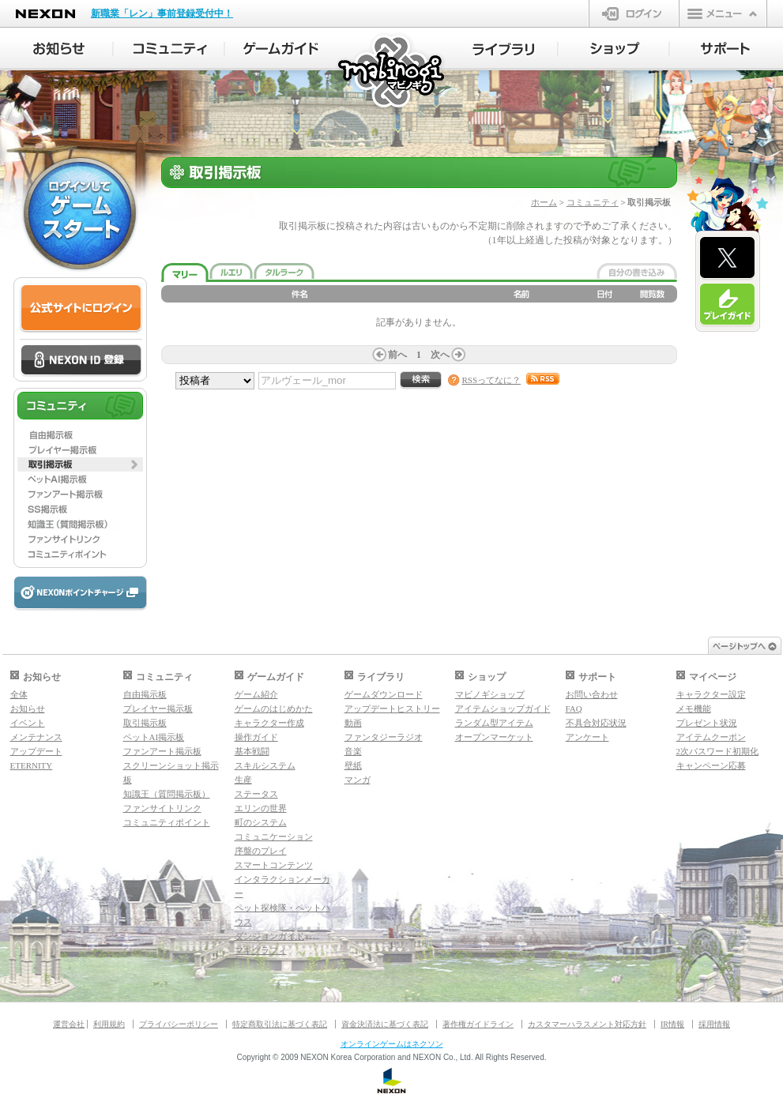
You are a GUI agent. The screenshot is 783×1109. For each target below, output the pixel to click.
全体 (19, 694)
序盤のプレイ (261, 850)
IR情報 (672, 1024)
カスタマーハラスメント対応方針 (587, 1024)
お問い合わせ (592, 694)
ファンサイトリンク (162, 808)
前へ (397, 354)
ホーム (544, 202)
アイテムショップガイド (503, 708)
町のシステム (261, 822)
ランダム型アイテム (494, 722)
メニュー (722, 13)
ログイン (634, 13)
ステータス (256, 794)
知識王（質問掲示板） (166, 794)
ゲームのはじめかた (274, 708)
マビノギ (392, 72)
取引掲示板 (145, 722)
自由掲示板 (145, 694)
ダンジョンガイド (269, 936)
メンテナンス (36, 737)
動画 (353, 722)
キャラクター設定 (711, 694)
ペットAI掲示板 (154, 737)
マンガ (357, 779)
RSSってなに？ (491, 380)
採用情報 (714, 1024)
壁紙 (353, 765)
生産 (243, 779)
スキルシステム (265, 765)
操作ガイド (256, 737)
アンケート (587, 737)
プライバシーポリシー (178, 1024)
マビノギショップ (490, 694)
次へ (440, 354)
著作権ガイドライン (478, 1024)
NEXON (45, 14)
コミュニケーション (274, 836)
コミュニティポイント (166, 822)
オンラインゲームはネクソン (392, 1043)
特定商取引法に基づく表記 (279, 1024)
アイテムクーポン (711, 737)
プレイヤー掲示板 (158, 708)
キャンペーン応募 (711, 765)
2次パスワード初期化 (717, 751)
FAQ (574, 708)
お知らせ (27, 708)
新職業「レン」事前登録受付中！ (162, 13)
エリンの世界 (261, 808)
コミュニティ (593, 202)
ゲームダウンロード (383, 694)
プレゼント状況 (706, 722)
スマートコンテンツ (274, 865)
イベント (27, 722)
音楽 (353, 751)
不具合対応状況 (596, 722)
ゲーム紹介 (256, 694)
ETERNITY (31, 765)
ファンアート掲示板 (162, 751)
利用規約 (109, 1024)
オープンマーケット (494, 737)
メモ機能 (693, 708)
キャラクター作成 (269, 722)
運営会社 (69, 1024)
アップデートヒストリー (392, 708)
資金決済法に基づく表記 (384, 1024)
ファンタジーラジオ (383, 737)
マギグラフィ (261, 950)
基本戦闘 (252, 751)
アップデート (36, 751)
